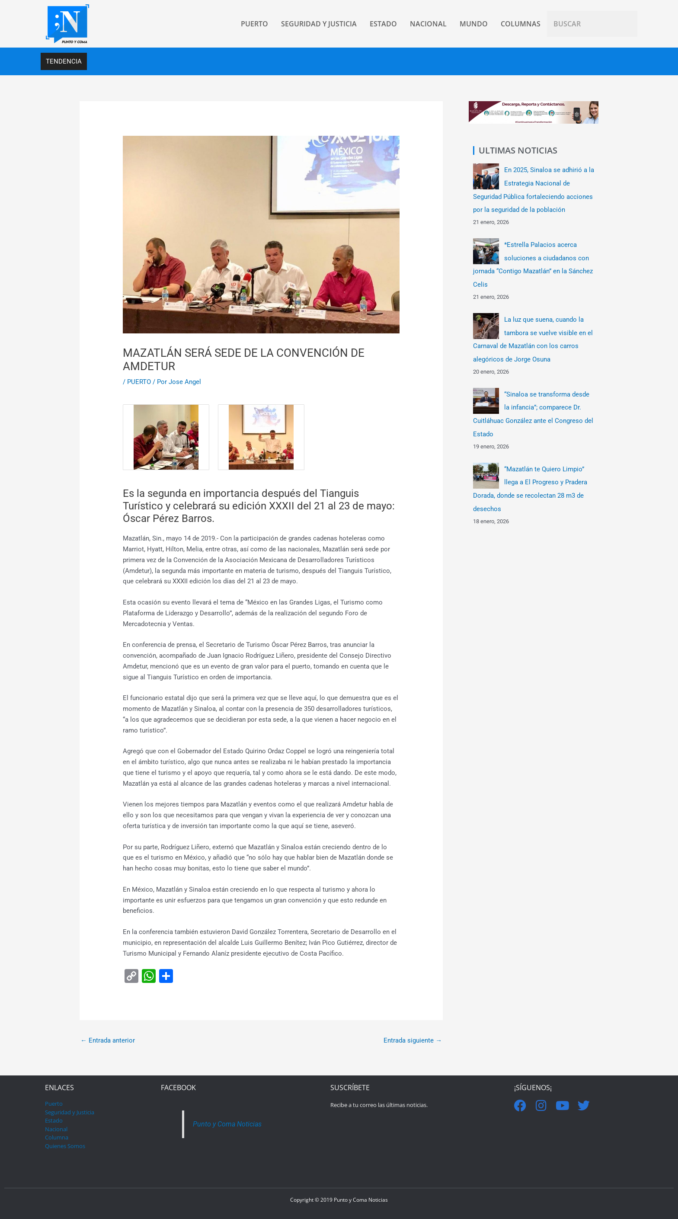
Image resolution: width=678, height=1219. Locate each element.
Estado (54, 1120)
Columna (56, 1137)
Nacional (56, 1129)
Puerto (54, 1103)
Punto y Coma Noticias (229, 1124)
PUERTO (139, 382)
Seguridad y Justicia (69, 1112)
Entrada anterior (107, 1040)
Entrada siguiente (413, 1040)
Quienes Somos (65, 1146)
